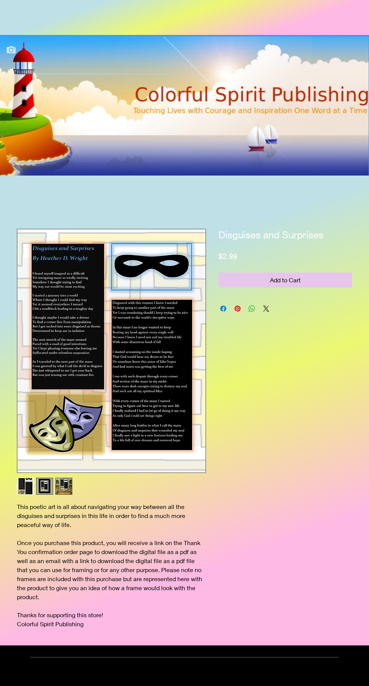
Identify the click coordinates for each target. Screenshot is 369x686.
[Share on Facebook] (223, 308)
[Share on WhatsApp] (251, 308)
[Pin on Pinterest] (237, 308)
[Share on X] (266, 308)
